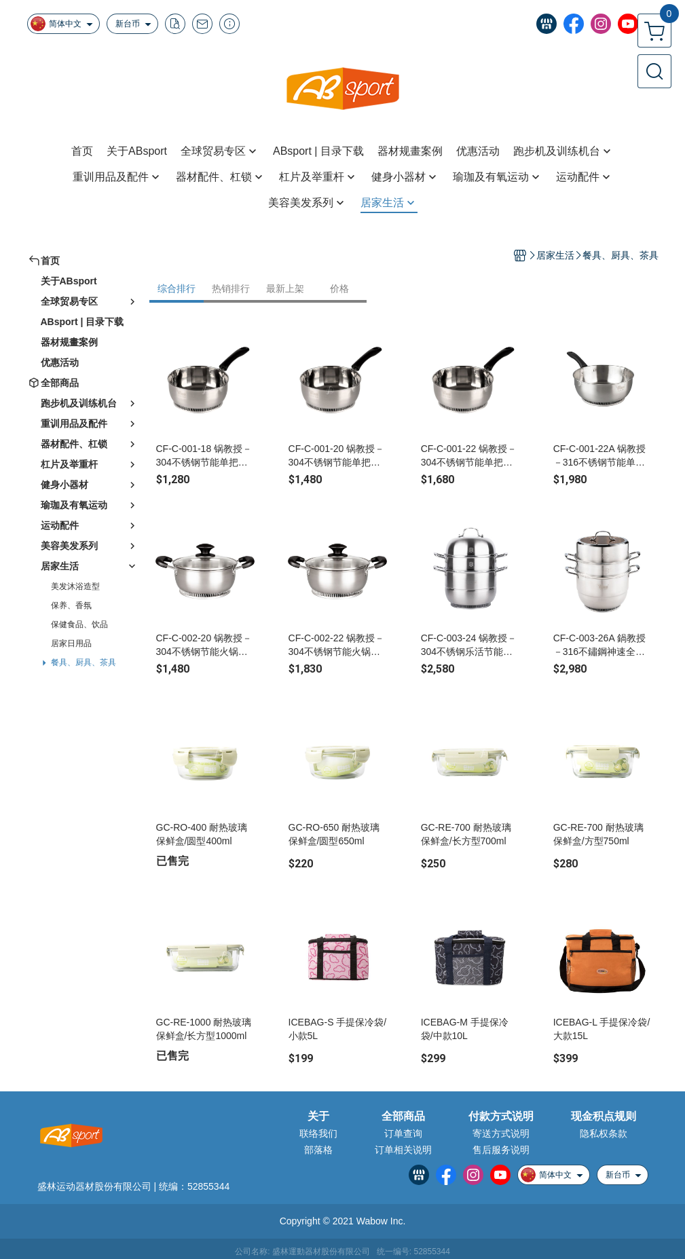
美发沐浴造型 (75, 586)
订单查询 (403, 1133)
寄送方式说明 (501, 1133)
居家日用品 (71, 643)
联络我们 (318, 1133)
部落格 (318, 1149)
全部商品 (403, 1116)
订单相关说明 (403, 1149)
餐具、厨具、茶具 (83, 662)
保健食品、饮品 (79, 624)
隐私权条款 (603, 1133)
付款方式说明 (501, 1116)
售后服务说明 (501, 1149)
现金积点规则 (603, 1116)
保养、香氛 (71, 605)
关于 (318, 1116)
